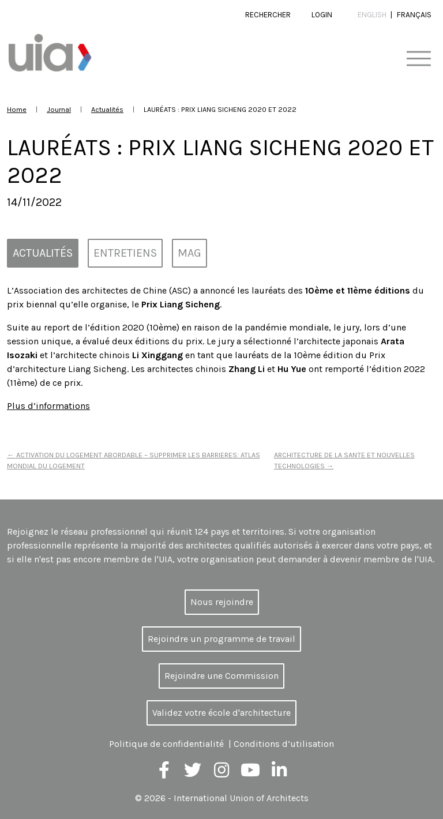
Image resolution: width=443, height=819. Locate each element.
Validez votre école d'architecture (221, 712)
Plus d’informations (48, 405)
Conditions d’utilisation (284, 743)
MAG (189, 253)
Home (17, 109)
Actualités (107, 109)
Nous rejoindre (221, 601)
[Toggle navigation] (418, 59)
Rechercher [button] (268, 14)
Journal (59, 109)
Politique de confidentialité (166, 743)
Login (321, 14)
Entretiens (125, 253)
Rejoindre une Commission (221, 675)
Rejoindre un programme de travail (221, 638)
